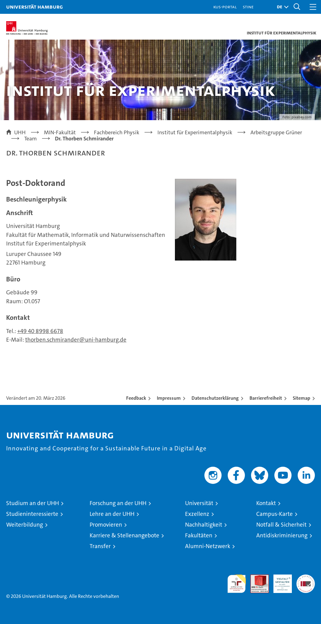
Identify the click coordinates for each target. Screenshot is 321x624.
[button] (281, 7)
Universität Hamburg (34, 6)
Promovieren (106, 524)
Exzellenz (197, 514)
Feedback (136, 398)
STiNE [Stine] (248, 6)
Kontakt (266, 503)
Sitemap (301, 398)
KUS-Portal (225, 6)
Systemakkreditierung (305, 578)
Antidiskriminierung (281, 535)
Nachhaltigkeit (203, 524)
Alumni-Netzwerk (207, 546)
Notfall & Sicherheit (281, 524)
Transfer (100, 546)
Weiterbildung (24, 524)
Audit (256, 578)
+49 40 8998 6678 (40, 331)
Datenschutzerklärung (215, 398)
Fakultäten (198, 535)
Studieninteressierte (32, 514)
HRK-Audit (279, 581)
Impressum (169, 398)
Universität (199, 503)
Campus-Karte (274, 514)
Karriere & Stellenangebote (124, 535)
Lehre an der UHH (112, 514)
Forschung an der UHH (118, 503)
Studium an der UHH (32, 503)
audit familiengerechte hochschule (236, 584)
